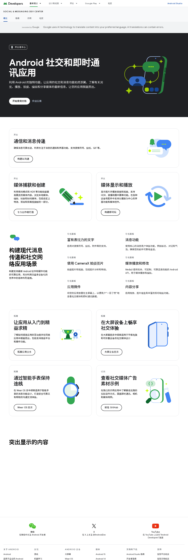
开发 (72, 3)
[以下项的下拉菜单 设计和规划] (62, 3)
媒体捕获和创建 (29, 185)
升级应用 (37, 101)
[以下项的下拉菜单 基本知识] (41, 3)
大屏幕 (68, 554)
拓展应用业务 (24, 352)
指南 (17, 18)
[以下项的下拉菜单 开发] (78, 3)
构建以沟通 (23, 159)
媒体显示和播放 (116, 185)
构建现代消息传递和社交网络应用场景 (26, 257)
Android (7, 554)
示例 (29, 18)
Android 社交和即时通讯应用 (54, 68)
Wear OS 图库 (25, 407)
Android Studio (174, 3)
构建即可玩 (110, 212)
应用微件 (74, 287)
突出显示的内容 (28, 442)
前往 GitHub (111, 407)
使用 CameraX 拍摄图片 (85, 263)
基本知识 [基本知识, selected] (34, 3)
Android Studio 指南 (135, 554)
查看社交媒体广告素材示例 (119, 381)
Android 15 (100, 554)
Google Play (91, 3)
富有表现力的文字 (80, 240)
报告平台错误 (163, 554)
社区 (110, 3)
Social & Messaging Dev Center (23, 11)
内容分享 (132, 287)
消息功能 (132, 240)
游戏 (36, 554)
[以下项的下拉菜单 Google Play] (101, 3)
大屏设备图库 (112, 352)
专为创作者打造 (25, 212)
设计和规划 (54, 3)
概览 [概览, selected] (5, 18)
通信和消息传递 (29, 141)
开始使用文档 (19, 101)
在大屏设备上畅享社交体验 (119, 325)
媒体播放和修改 (137, 263)
